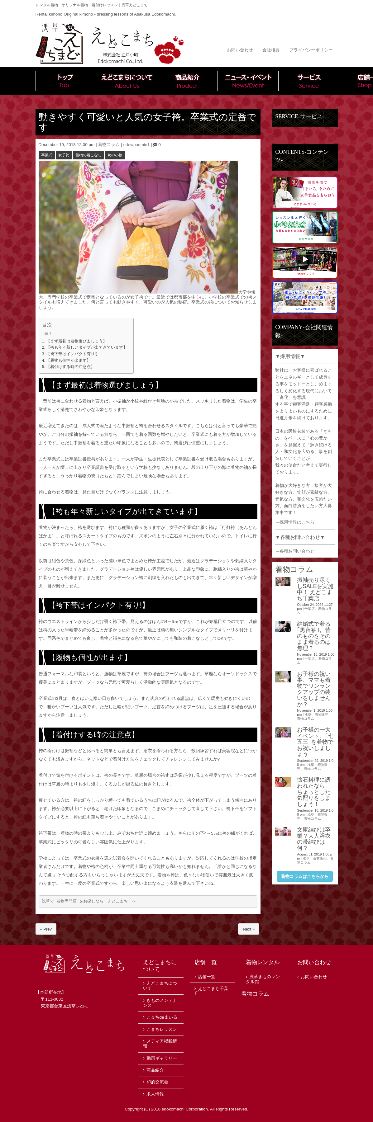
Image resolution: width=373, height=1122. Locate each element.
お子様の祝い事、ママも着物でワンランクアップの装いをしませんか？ (314, 689)
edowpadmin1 (136, 144)
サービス (309, 81)
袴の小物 (115, 155)
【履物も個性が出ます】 (68, 360)
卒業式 (46, 155)
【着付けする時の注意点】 (70, 366)
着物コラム (109, 144)
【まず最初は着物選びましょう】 (76, 341)
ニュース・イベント (248, 81)
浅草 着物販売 (316, 714)
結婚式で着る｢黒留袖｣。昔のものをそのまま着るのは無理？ (314, 636)
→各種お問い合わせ (294, 551)
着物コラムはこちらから (305, 876)
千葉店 (309, 608)
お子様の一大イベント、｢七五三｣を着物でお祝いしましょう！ (315, 742)
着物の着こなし (88, 155)
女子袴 (63, 155)
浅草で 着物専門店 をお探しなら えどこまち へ (89, 901)
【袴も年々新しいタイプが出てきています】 (86, 347)
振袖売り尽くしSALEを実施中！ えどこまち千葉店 (315, 589)
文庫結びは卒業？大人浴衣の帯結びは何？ (314, 839)
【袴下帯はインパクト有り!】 (73, 353)
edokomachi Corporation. (185, 1109)
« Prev (46, 929)
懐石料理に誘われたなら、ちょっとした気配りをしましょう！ (314, 792)
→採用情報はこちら (294, 522)
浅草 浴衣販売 (315, 858)
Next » (249, 929)
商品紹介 (187, 81)
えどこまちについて (126, 81)
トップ (66, 81)
